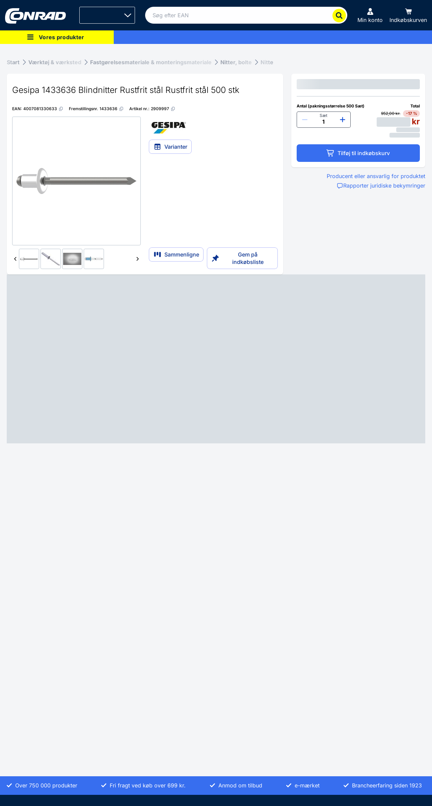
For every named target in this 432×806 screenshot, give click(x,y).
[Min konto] (370, 15)
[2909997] (163, 108)
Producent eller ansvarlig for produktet (376, 176)
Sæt (323, 115)
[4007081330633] (43, 108)
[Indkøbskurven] (408, 15)
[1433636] (112, 108)
